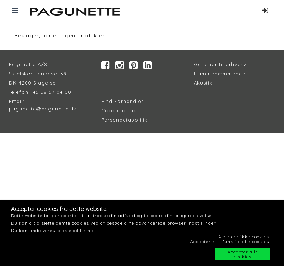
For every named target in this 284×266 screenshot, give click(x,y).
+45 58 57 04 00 (50, 92)
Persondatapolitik (124, 120)
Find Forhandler (122, 101)
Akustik (203, 83)
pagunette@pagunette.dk (43, 109)
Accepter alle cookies (242, 254)
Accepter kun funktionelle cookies (229, 241)
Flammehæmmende (220, 73)
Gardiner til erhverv (220, 64)
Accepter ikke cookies (243, 236)
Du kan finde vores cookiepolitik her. (53, 230)
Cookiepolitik (118, 110)
